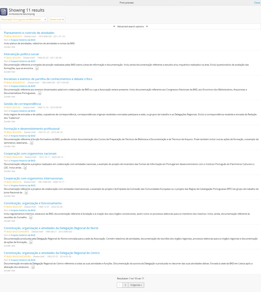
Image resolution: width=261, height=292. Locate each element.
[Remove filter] (45, 19)
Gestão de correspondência (22, 104)
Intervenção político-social (21, 54)
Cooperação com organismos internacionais (33, 178)
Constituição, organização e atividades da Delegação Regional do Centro (52, 253)
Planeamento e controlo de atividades (29, 33)
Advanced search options (130, 26)
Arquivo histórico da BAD (23, 39)
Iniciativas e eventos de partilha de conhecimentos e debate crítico (48, 79)
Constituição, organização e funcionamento (33, 203)
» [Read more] (37, 68)
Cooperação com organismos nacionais (30, 153)
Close (257, 2)
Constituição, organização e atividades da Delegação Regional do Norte (51, 228)
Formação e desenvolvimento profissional (32, 129)
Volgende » (136, 285)
